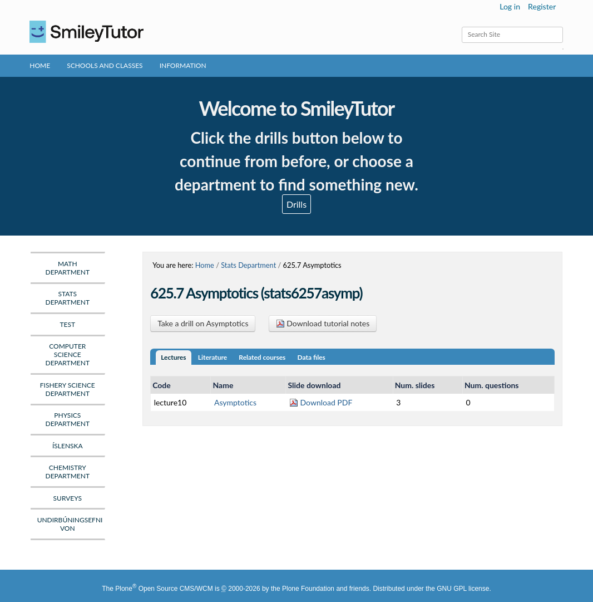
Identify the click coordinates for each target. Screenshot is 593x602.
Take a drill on (202, 323)
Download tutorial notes (323, 323)
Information (183, 65)
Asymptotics (235, 402)
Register (542, 6)
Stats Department (248, 265)
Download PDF (320, 402)
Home (39, 65)
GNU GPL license (463, 589)
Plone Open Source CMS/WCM (164, 589)
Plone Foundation (308, 589)
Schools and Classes (105, 65)
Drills (296, 204)
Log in (510, 6)
